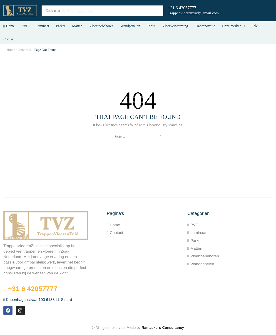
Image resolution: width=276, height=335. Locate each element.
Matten (196, 248)
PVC (194, 225)
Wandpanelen (202, 264)
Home (11, 50)
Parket (195, 241)
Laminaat (198, 233)
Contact (116, 233)
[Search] (158, 11)
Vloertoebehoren (204, 256)
